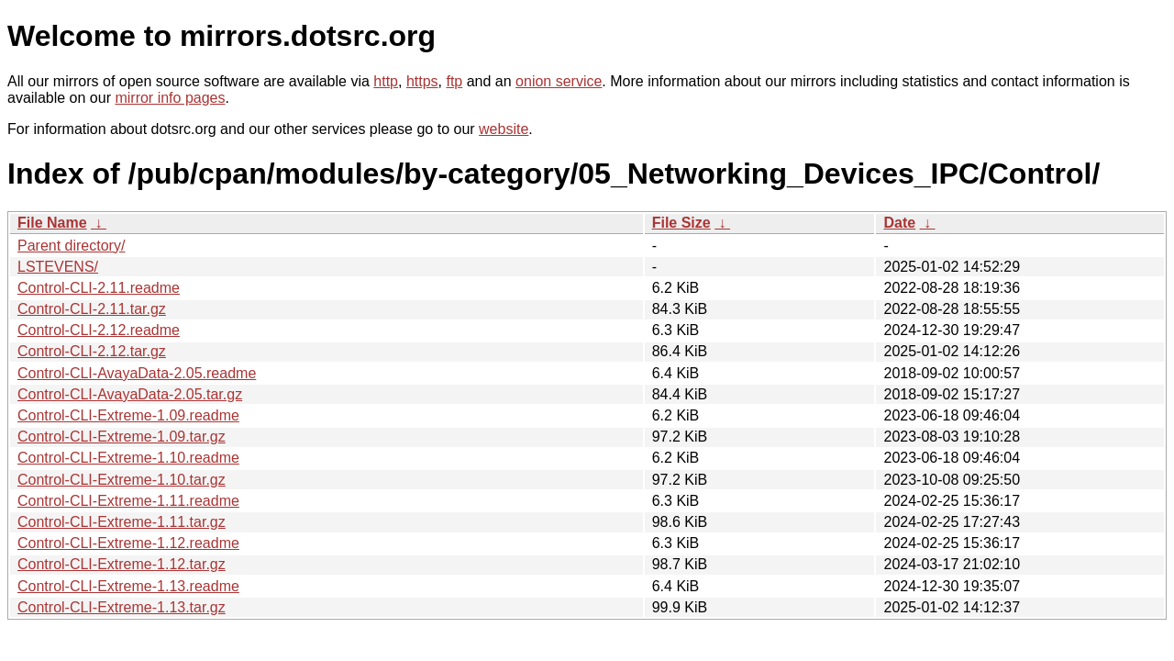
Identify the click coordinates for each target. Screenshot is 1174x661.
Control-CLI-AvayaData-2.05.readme (136, 373)
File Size (681, 222)
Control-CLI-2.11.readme (98, 288)
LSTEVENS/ (57, 266)
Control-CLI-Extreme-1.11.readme (128, 501)
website (503, 129)
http (385, 81)
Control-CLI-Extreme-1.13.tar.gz (121, 607)
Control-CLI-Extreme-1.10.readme (128, 457)
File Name (52, 222)
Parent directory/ (71, 245)
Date (899, 222)
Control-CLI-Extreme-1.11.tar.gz (121, 522)
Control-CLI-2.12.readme (98, 330)
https (422, 81)
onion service (558, 81)
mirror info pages (170, 98)
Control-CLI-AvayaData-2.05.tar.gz (129, 394)
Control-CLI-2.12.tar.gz (91, 351)
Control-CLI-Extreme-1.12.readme (128, 543)
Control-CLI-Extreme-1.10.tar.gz (121, 479)
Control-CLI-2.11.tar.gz (91, 309)
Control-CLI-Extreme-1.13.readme (128, 586)
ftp (454, 81)
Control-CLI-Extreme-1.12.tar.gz (121, 564)
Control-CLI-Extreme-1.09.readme (128, 415)
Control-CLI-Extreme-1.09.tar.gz (121, 436)
